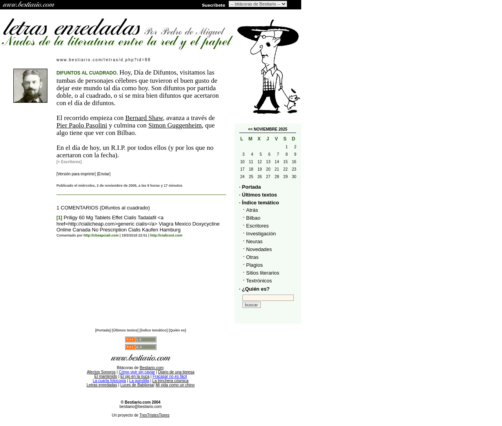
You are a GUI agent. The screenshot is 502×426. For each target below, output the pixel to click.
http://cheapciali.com (101, 235)
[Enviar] (104, 174)
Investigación (261, 234)
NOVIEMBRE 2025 (270, 129)
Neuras (254, 241)
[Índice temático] (154, 330)
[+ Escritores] (69, 162)
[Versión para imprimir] (76, 174)
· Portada (250, 187)
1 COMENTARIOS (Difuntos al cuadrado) (103, 208)
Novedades (259, 249)
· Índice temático (259, 203)
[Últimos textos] (125, 330)
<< (250, 129)
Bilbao (253, 218)
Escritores (257, 226)
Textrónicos (259, 281)
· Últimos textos (258, 195)
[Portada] (103, 330)
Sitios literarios (263, 273)
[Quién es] (177, 330)
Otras (252, 257)
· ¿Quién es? (254, 289)
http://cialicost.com (166, 235)
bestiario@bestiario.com (141, 406)
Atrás (252, 210)
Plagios (254, 265)
